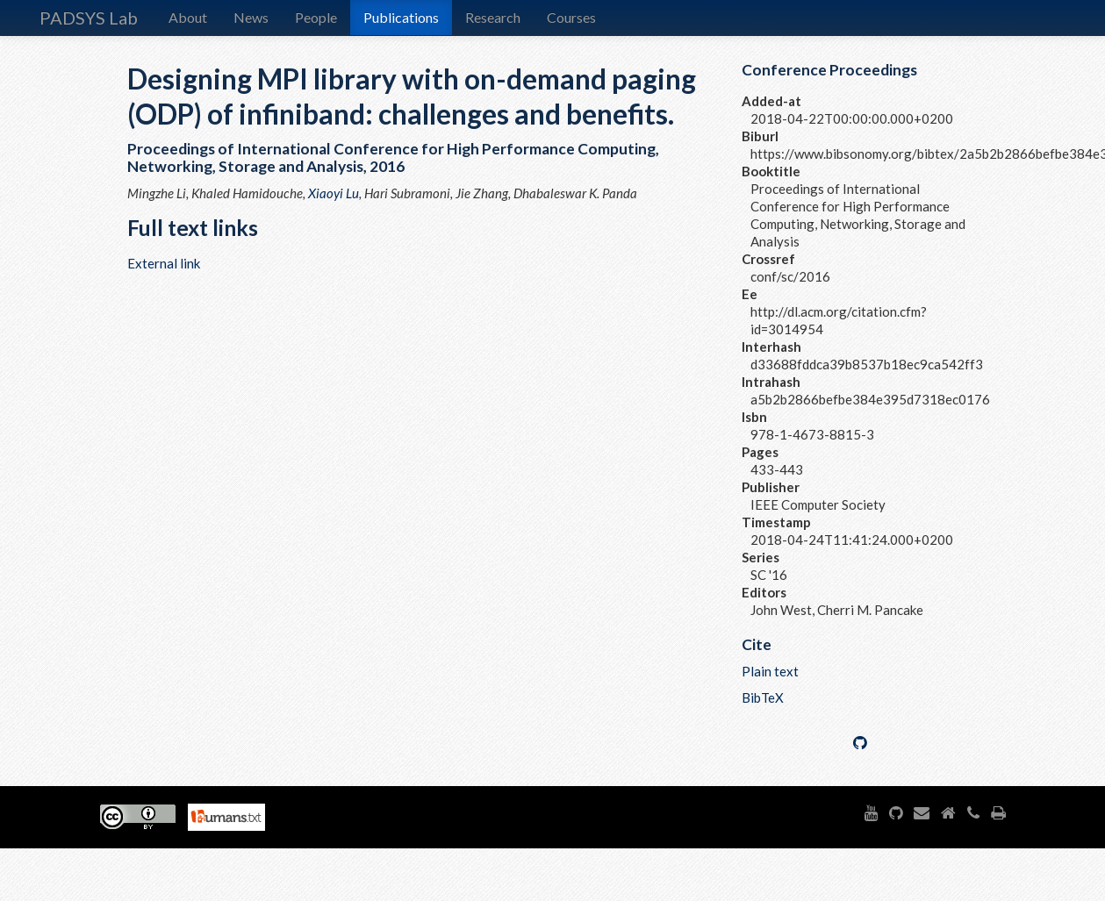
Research (492, 17)
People (316, 17)
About (188, 17)
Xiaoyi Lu (333, 193)
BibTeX (763, 697)
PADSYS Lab (88, 17)
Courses (571, 17)
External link (163, 263)
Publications (401, 17)
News (251, 17)
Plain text (770, 671)
